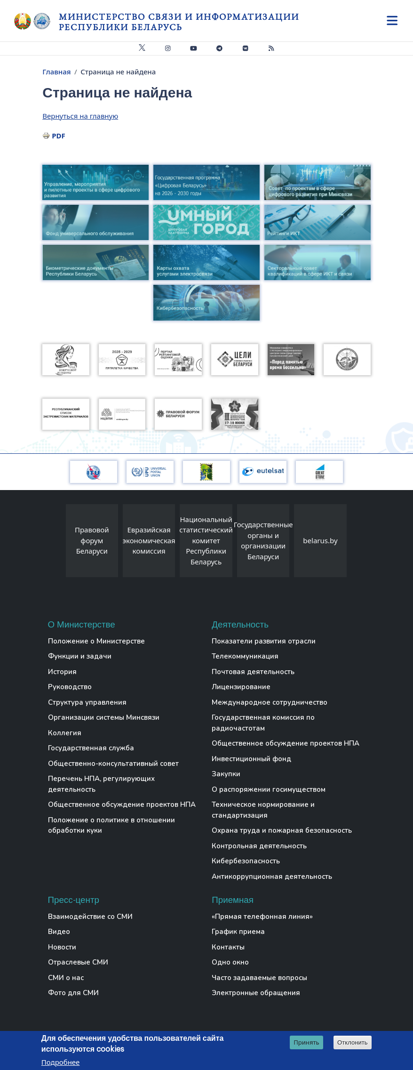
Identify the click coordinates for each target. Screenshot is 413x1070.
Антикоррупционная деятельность (272, 876)
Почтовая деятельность (253, 671)
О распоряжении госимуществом (269, 789)
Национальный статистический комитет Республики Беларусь (206, 540)
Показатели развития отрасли (264, 641)
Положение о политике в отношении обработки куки (111, 825)
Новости (62, 947)
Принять (306, 1042)
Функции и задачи (79, 656)
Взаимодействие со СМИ (90, 916)
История (62, 671)
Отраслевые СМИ (78, 962)
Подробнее (60, 1062)
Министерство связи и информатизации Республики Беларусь (179, 22)
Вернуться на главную (80, 116)
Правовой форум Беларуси (92, 540)
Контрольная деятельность (259, 846)
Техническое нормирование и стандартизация (263, 810)
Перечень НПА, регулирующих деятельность (101, 784)
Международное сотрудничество (269, 702)
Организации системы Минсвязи (103, 717)
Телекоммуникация (245, 656)
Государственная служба (91, 748)
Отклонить (352, 1042)
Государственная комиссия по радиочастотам (263, 723)
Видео (59, 931)
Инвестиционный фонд (251, 759)
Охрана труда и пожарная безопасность (282, 830)
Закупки (226, 774)
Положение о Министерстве (96, 641)
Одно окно (230, 962)
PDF (58, 135)
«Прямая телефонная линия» (262, 916)
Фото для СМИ (73, 993)
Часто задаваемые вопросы (259, 977)
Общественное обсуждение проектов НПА (122, 804)
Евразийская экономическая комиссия (149, 540)
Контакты (228, 947)
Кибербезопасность (246, 861)
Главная (56, 71)
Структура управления (87, 702)
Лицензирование (241, 687)
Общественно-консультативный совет (113, 763)
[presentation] (56, 543)
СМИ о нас (66, 977)
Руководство (70, 687)
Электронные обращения (256, 993)
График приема (238, 931)
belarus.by (320, 540)
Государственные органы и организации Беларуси (263, 540)
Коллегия (64, 733)
